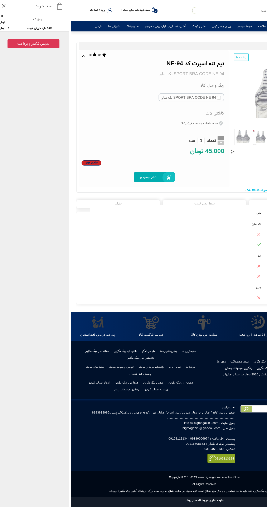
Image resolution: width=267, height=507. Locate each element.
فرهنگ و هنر (174, 26)
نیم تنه (252, 190)
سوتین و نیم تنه (210, 46)
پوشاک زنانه (236, 46)
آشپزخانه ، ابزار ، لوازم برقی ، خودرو (94, 26)
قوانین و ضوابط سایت (50, 367)
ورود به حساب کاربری (85, 389)
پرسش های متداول (69, 373)
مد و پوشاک (61, 26)
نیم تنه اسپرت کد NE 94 (191, 190)
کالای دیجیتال (238, 26)
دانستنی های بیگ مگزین (69, 358)
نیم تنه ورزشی (217, 190)
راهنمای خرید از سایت (80, 367)
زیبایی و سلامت (196, 26)
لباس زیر (224, 46)
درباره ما (119, 367)
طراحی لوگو (77, 351)
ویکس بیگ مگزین (82, 382)
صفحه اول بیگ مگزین (110, 382)
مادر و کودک (128, 26)
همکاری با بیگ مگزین (55, 382)
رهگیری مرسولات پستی (168, 368)
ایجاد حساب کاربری (28, 382)
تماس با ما (104, 367)
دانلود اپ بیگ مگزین (54, 351)
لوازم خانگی (217, 26)
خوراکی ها (43, 26)
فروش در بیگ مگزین (194, 361)
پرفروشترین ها (97, 351)
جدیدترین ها (118, 351)
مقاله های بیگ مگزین (26, 351)
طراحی (27, 26)
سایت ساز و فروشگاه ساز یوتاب (133, 500)
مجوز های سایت (24, 367)
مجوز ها (150, 361)
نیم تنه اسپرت (236, 190)
